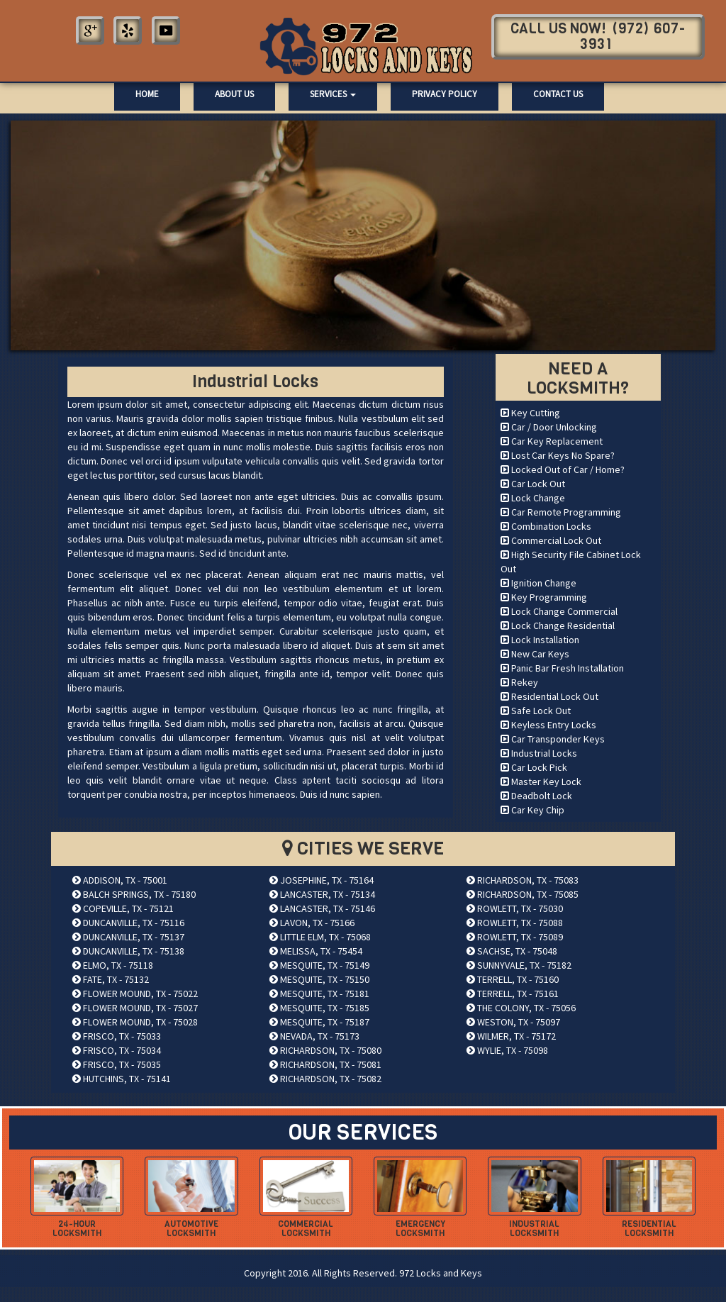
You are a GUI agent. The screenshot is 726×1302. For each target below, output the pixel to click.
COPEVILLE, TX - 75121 (123, 908)
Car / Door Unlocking (549, 427)
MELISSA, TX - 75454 (315, 951)
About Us (234, 94)
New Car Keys (535, 653)
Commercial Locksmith (305, 1228)
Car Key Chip (532, 809)
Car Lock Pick (534, 767)
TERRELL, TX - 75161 (513, 993)
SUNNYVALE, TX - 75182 (519, 965)
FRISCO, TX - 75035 (116, 1064)
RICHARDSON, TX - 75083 (523, 880)
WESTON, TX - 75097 (513, 1022)
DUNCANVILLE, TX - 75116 (128, 922)
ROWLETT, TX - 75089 (515, 936)
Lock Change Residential (558, 625)
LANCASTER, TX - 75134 (322, 894)
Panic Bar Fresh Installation (562, 668)
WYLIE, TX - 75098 (507, 1050)
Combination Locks (546, 526)
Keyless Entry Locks (548, 724)
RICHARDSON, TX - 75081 (325, 1064)
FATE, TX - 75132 (110, 979)
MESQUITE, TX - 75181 (319, 993)
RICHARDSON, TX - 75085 (523, 894)
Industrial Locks (539, 753)
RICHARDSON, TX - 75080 (325, 1050)
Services (333, 94)
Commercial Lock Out (551, 540)
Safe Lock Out (536, 710)
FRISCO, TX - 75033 (116, 1036)
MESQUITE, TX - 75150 (319, 979)
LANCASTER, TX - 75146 (322, 908)
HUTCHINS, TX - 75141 (121, 1078)
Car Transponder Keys (553, 739)
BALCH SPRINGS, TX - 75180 (134, 894)
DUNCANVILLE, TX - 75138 (128, 951)
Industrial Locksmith (534, 1228)
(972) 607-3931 (633, 36)
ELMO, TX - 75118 (112, 965)
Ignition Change (538, 583)
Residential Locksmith (649, 1228)
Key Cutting (530, 412)
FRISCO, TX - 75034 (116, 1050)
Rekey (519, 682)
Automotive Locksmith (191, 1228)
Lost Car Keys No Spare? (558, 455)
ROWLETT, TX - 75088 (515, 922)
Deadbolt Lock (536, 795)
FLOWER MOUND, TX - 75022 (135, 993)
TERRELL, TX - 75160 (513, 979)
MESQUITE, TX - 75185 (319, 1007)
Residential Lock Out (549, 696)
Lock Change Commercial (559, 611)
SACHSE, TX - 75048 (512, 951)
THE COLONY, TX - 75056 (521, 1007)
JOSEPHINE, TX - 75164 (321, 880)
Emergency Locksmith (420, 1228)
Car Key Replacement (552, 441)
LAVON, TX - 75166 (311, 922)
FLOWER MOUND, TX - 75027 (135, 1007)
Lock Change (533, 497)
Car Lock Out (533, 483)
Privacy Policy (444, 94)
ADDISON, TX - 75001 (119, 880)
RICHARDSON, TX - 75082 (325, 1078)
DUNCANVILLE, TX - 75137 (128, 936)
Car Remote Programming (561, 512)
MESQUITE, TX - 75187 (319, 1022)
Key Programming (544, 597)
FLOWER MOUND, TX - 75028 (135, 1022)
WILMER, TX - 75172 (511, 1036)
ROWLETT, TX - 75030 (515, 908)
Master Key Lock (541, 781)
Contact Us (558, 94)
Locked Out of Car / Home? (563, 469)
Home (147, 94)
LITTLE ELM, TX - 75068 (320, 936)
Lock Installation (540, 639)
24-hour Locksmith (76, 1228)
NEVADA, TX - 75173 (314, 1036)
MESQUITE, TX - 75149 (319, 965)
